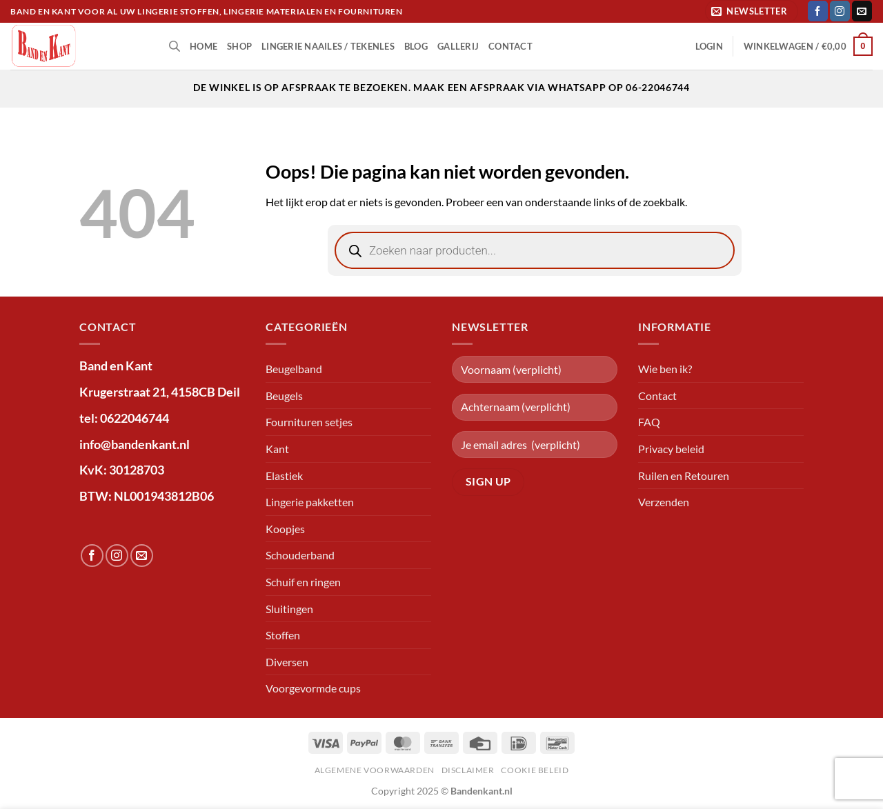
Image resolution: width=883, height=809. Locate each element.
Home (203, 46)
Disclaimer (468, 770)
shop (239, 46)
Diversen (287, 661)
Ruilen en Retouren (683, 475)
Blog (416, 46)
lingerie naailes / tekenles (328, 46)
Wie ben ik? (665, 368)
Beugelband (294, 368)
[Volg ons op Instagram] (840, 11)
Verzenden (663, 501)
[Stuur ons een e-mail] (862, 11)
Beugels (284, 395)
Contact (510, 46)
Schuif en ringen (303, 581)
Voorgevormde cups (313, 688)
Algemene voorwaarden (375, 770)
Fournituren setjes (309, 421)
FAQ (649, 421)
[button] (751, 11)
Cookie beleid (534, 770)
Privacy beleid (671, 448)
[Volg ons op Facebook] (818, 11)
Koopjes (285, 528)
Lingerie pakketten (310, 501)
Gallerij (458, 46)
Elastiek (284, 475)
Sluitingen (289, 608)
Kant (277, 448)
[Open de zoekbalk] (174, 46)
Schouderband (300, 554)
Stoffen (283, 634)
